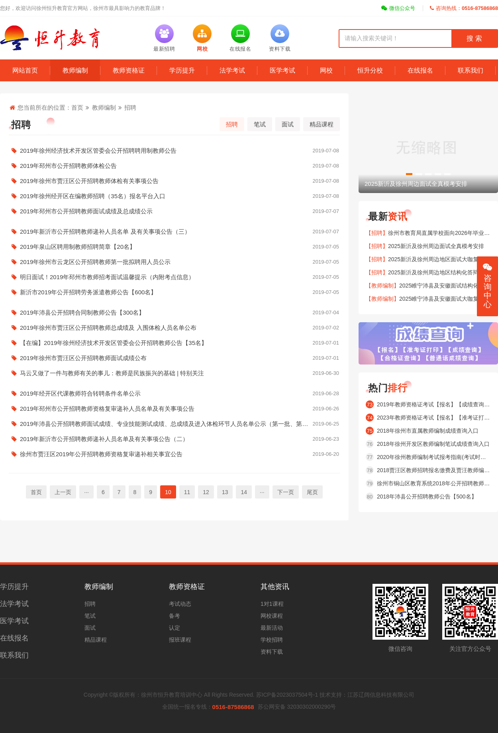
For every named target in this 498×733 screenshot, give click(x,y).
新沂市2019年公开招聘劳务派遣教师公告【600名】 (174, 292)
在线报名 (420, 70)
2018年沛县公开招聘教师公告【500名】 (427, 496)
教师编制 (75, 70)
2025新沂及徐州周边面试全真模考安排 (436, 246)
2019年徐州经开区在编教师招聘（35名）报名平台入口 (174, 196)
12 (206, 492)
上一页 (63, 492)
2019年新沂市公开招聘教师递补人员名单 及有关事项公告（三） (174, 231)
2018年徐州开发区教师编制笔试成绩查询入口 (433, 444)
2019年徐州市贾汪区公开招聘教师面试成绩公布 (174, 358)
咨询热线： (464, 8)
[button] (409, 174)
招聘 (130, 107)
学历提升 (182, 70)
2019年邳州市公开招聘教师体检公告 (174, 165)
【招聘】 (377, 233)
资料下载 (272, 651)
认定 (174, 628)
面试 (288, 124)
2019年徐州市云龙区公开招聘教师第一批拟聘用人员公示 (174, 262)
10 (168, 492)
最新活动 (272, 628)
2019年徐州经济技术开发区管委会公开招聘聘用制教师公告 (174, 150)
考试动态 (180, 604)
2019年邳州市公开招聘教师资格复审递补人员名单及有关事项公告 (174, 408)
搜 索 (474, 38)
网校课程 (272, 616)
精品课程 (321, 124)
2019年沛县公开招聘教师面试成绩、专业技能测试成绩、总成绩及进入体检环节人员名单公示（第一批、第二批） (174, 424)
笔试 (260, 124)
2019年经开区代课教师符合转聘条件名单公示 (174, 393)
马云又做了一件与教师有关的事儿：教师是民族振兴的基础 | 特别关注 (174, 373)
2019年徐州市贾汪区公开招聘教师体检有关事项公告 (174, 181)
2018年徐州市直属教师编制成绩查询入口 (427, 431)
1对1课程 (272, 604)
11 (187, 492)
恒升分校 (370, 70)
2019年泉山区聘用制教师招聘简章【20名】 (174, 246)
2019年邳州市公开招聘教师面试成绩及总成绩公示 (174, 211)
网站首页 (25, 70)
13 (225, 492)
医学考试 (282, 70)
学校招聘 (272, 639)
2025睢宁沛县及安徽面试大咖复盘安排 (447, 299)
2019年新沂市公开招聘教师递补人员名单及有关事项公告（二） (174, 439)
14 (244, 492)
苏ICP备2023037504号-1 (287, 695)
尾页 (312, 492)
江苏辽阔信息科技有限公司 (380, 695)
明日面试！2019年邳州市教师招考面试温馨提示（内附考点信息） (174, 277)
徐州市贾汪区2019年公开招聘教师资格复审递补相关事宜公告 (174, 454)
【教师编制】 (382, 285)
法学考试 (232, 70)
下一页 (285, 492)
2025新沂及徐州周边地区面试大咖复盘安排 (441, 259)
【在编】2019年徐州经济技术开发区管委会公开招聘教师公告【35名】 (174, 343)
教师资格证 (129, 70)
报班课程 (180, 639)
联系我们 (470, 70)
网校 (326, 70)
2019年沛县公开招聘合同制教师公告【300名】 (174, 312)
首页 (77, 107)
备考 (174, 616)
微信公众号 (398, 8)
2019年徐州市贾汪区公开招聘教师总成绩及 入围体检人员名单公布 (174, 327)
